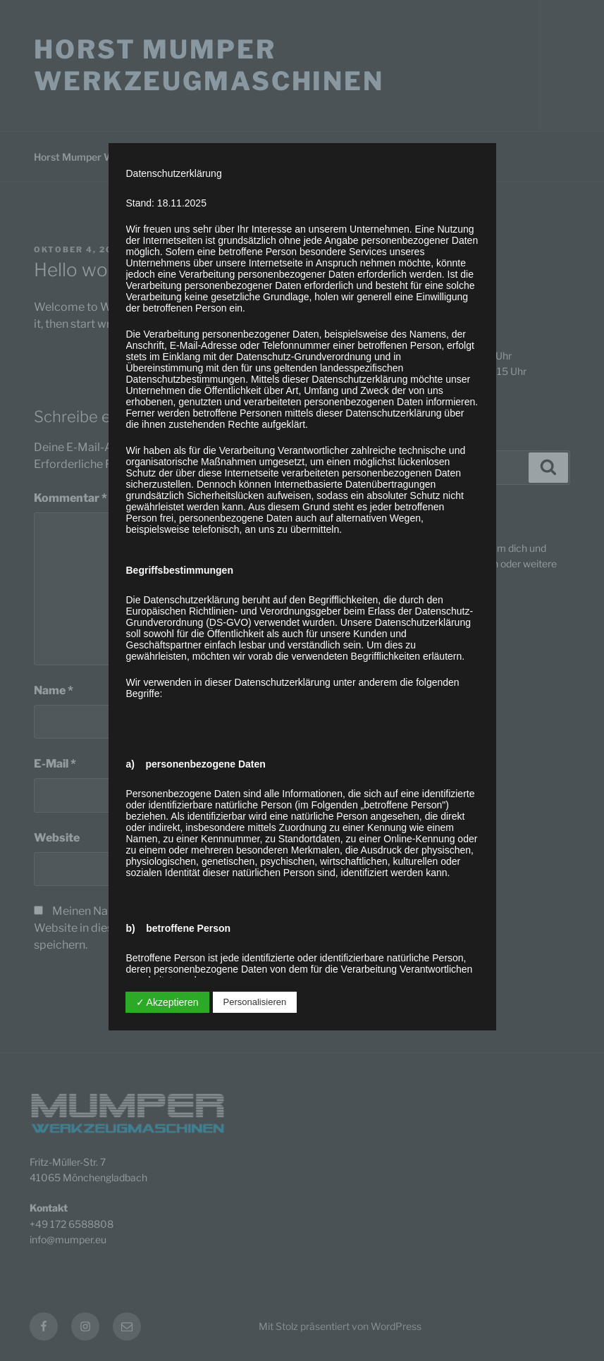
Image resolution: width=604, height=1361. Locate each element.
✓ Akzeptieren (167, 1002)
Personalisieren (255, 1002)
